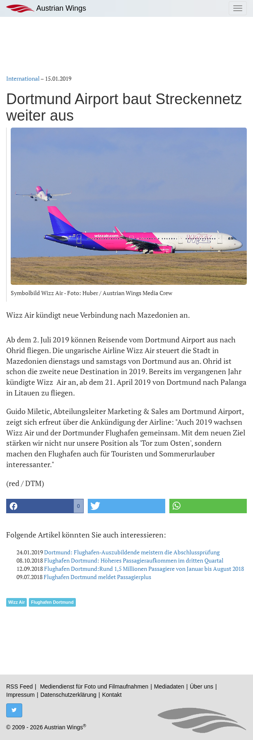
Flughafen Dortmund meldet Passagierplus (97, 577)
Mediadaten (169, 686)
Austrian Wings (46, 8)
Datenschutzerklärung (68, 694)
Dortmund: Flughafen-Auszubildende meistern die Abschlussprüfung (132, 552)
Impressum (20, 694)
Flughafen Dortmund (52, 602)
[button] (45, 506)
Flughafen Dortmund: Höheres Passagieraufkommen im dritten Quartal (133, 560)
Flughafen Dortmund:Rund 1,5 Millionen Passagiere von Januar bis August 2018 (144, 568)
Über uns (201, 686)
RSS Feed (19, 686)
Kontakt (112, 694)
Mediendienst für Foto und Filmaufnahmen (94, 686)
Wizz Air (16, 602)
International (23, 78)
